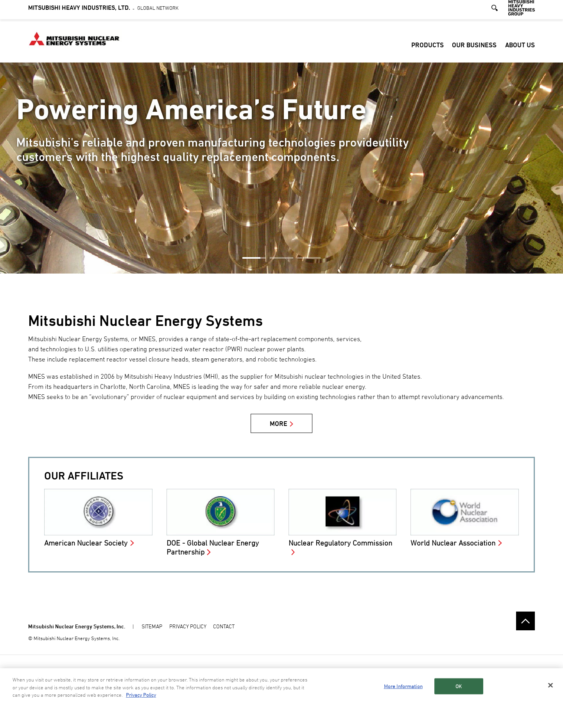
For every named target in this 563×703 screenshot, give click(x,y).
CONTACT (224, 626)
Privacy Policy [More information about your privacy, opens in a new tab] (141, 695)
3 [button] (309, 258)
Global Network (103, 11)
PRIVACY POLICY (187, 626)
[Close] (550, 685)
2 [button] (281, 258)
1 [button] (254, 258)
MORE (278, 424)
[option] (281, 168)
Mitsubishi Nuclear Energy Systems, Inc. (77, 626)
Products (427, 48)
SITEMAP (152, 626)
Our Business (474, 48)
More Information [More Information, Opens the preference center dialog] (403, 686)
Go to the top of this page (525, 621)
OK (458, 686)
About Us (520, 48)
